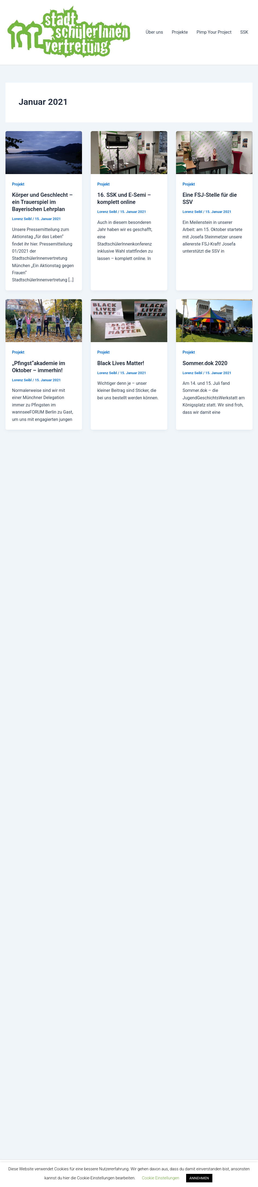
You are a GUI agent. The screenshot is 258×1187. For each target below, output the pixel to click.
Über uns (154, 32)
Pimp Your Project (214, 32)
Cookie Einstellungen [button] (160, 1178)
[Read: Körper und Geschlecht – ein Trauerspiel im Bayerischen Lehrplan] (43, 152)
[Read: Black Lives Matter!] (129, 320)
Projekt (18, 184)
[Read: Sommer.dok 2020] (214, 320)
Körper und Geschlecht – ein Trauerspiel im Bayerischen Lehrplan (42, 202)
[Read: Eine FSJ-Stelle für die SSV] (214, 152)
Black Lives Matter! (120, 363)
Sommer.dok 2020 (205, 363)
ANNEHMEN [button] (199, 1178)
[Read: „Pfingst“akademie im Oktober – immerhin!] (43, 320)
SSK (244, 32)
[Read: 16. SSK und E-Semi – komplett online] (129, 152)
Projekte (180, 32)
